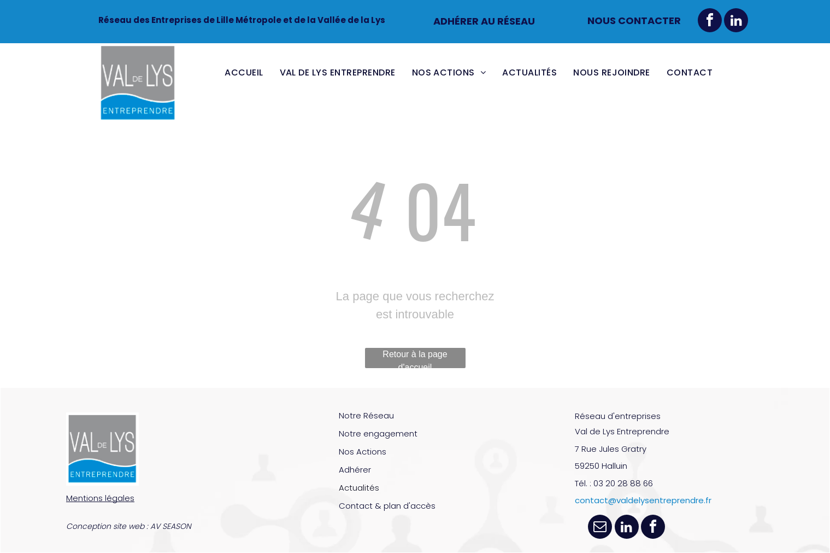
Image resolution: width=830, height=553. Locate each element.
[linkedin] (736, 21)
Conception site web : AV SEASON (128, 526)
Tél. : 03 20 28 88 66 (614, 483)
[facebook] (710, 21)
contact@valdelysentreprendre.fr (643, 500)
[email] (600, 528)
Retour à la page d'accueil (414, 359)
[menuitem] (243, 72)
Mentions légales (100, 498)
